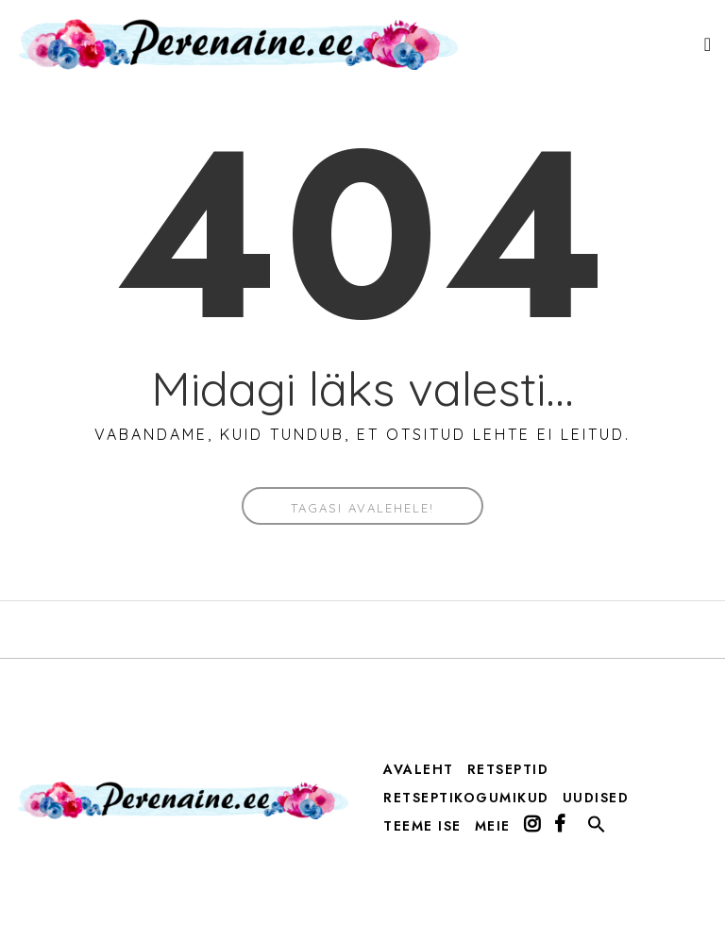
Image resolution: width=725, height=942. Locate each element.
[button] (596, 828)
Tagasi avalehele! (362, 507)
